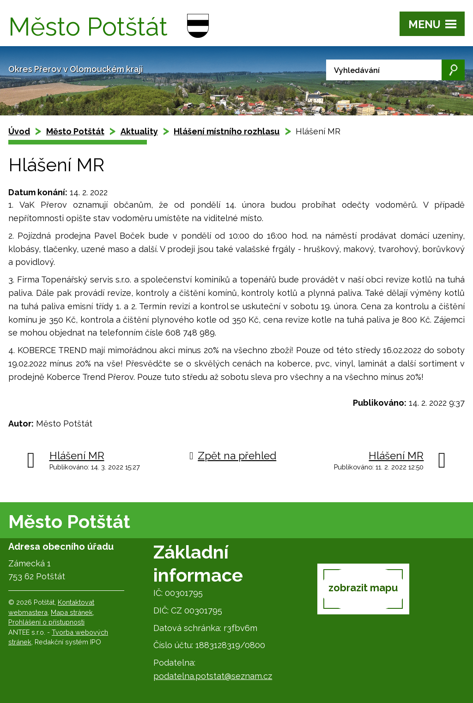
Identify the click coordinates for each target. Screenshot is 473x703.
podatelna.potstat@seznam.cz (212, 676)
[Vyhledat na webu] (395, 70)
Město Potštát (75, 131)
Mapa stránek (72, 612)
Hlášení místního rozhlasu (226, 131)
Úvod (19, 131)
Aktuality (139, 131)
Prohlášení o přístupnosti (46, 622)
